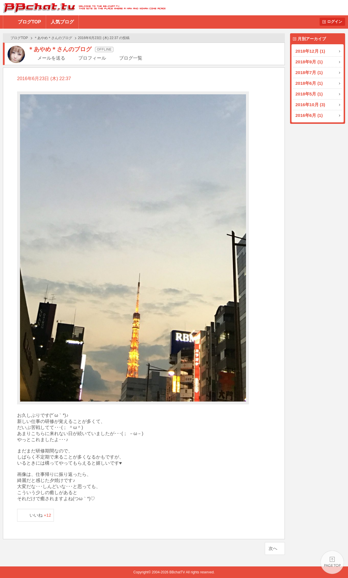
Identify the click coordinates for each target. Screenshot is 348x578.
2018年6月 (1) (309, 83)
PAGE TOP (332, 562)
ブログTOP (29, 21)
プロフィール (92, 58)
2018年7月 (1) (309, 72)
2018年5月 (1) (309, 93)
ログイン (334, 21)
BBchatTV (82, 7)
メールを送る (51, 58)
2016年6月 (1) (309, 115)
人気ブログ (62, 21)
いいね (40, 515)
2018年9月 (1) (309, 61)
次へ (273, 548)
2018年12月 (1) (310, 51)
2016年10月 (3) (310, 104)
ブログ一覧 (130, 58)
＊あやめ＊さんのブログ (53, 38)
